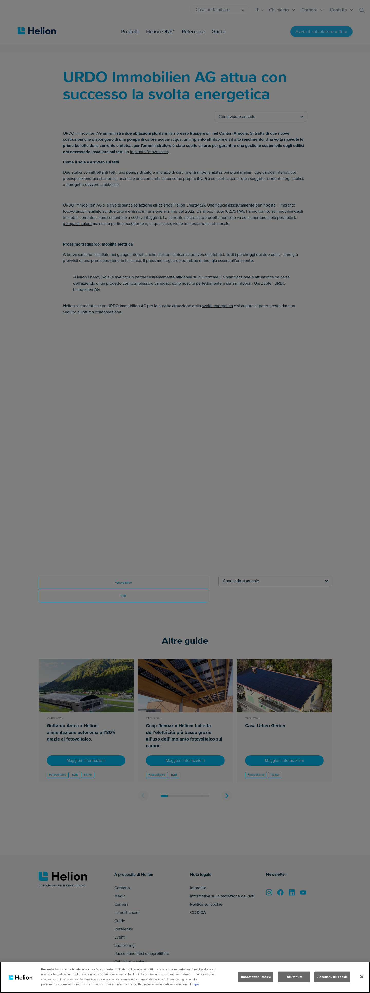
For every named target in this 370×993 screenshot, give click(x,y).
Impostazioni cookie (256, 983)
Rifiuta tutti (294, 983)
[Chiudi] (361, 983)
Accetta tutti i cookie (332, 983)
